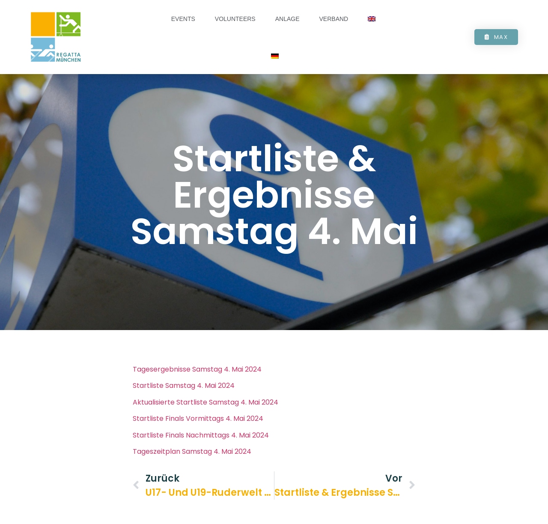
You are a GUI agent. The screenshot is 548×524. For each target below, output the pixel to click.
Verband (333, 18)
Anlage (287, 18)
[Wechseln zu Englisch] (371, 19)
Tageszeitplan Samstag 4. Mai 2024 (192, 457)
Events (183, 18)
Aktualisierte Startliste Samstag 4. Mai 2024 (205, 408)
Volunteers (235, 18)
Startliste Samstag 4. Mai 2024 (184, 391)
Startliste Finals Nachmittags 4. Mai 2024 (201, 441)
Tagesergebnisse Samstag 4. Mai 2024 (197, 375)
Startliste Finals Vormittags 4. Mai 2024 (198, 424)
